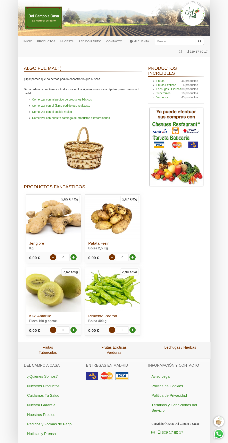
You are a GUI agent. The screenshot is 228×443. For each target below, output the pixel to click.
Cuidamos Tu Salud (43, 395)
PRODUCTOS (46, 41)
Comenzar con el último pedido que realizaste (61, 105)
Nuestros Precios (41, 415)
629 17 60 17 (197, 51)
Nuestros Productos (43, 386)
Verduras (162, 97)
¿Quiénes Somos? (42, 376)
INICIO (28, 41)
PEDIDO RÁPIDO (90, 41)
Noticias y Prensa (41, 434)
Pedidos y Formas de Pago (49, 424)
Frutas (160, 80)
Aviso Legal (160, 376)
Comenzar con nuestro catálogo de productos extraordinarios (71, 118)
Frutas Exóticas (166, 85)
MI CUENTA (139, 41)
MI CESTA (67, 41)
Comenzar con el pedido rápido (52, 111)
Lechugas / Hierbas (168, 89)
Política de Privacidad (169, 395)
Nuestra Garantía (41, 405)
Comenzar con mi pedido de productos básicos (62, 99)
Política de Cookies (167, 386)
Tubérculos (163, 93)
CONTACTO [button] (115, 41)
